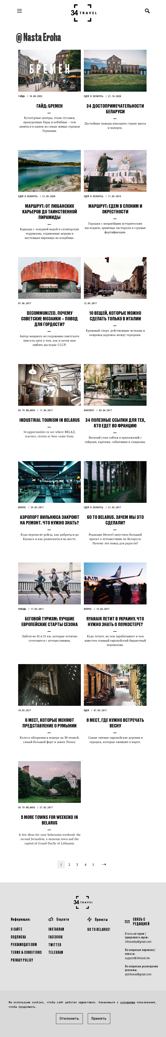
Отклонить (69, 1018)
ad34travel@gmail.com (138, 974)
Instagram (56, 929)
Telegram (55, 952)
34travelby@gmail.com (138, 941)
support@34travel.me (137, 958)
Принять (99, 1018)
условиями (127, 1002)
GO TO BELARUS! (98, 929)
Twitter (54, 944)
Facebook (55, 936)
